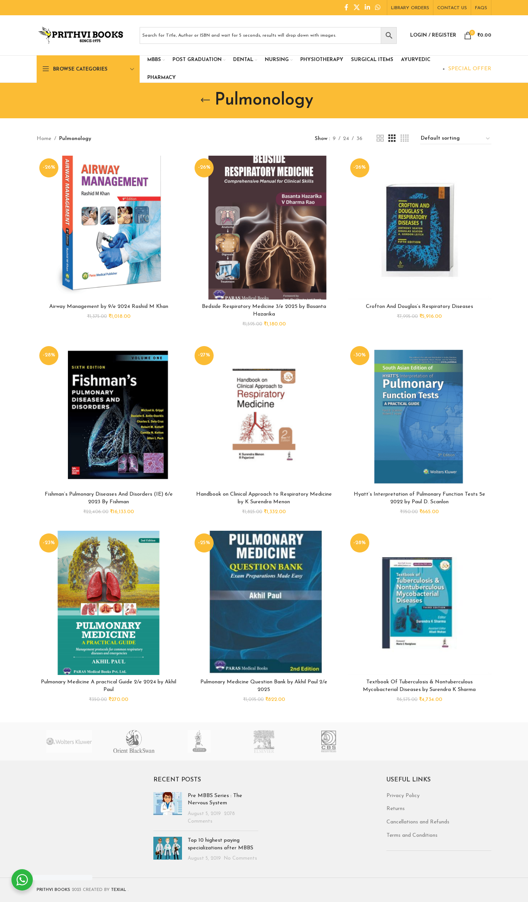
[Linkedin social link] (367, 8)
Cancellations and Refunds (417, 822)
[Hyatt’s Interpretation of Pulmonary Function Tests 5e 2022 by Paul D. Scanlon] (419, 415)
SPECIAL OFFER (469, 69)
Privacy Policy (403, 796)
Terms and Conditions (412, 835)
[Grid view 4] (405, 139)
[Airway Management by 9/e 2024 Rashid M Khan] (108, 228)
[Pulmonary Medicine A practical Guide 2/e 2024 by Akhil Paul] (108, 603)
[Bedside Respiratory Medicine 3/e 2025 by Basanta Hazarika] (264, 228)
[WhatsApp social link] (378, 8)
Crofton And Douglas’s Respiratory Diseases (419, 306)
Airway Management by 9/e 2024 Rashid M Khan (108, 306)
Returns (395, 809)
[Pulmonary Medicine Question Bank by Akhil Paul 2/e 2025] (264, 603)
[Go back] (205, 100)
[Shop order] (455, 139)
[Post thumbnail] (167, 808)
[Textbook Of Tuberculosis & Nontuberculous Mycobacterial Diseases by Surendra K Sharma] (419, 603)
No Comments (240, 858)
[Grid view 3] (392, 139)
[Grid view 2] (380, 139)
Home (44, 139)
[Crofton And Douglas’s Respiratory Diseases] (419, 228)
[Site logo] (84, 35)
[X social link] (356, 8)
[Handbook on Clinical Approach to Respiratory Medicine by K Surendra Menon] (264, 415)
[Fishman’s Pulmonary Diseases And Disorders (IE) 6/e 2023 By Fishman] (108, 415)
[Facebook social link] (346, 8)
